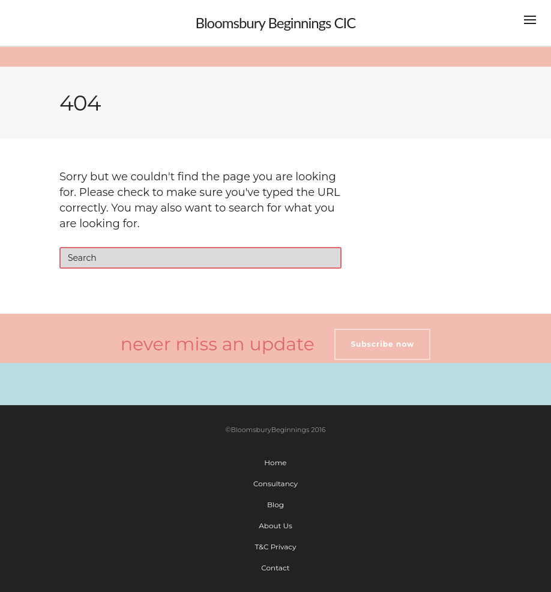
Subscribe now (382, 344)
